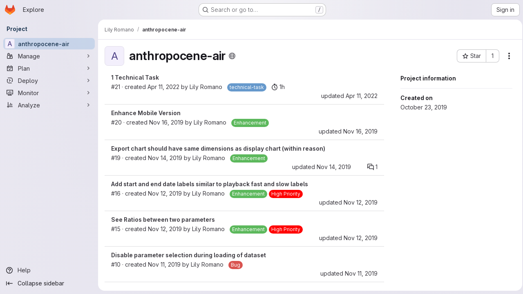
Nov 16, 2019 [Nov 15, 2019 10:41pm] (166, 122)
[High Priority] (286, 194)
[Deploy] (49, 80)
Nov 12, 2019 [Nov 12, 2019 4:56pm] (165, 193)
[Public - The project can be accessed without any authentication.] (232, 56)
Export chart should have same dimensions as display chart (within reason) (218, 148)
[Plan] (49, 68)
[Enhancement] (250, 123)
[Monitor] (49, 92)
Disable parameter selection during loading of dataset (188, 255)
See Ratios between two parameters (163, 219)
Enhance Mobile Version (146, 112)
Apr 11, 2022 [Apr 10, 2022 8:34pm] (359, 95)
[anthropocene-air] (49, 43)
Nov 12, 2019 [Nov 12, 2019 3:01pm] (165, 228)
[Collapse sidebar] (49, 283)
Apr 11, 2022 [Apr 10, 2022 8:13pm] (163, 86)
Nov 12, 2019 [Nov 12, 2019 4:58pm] (358, 202)
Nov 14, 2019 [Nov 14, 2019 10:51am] (165, 157)
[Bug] (235, 265)
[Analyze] (49, 105)
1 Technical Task (135, 77)
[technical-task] (246, 87)
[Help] (49, 270)
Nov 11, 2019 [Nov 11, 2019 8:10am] (164, 264)
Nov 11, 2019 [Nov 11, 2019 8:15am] (358, 273)
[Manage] (49, 56)
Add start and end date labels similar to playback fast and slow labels (209, 183)
